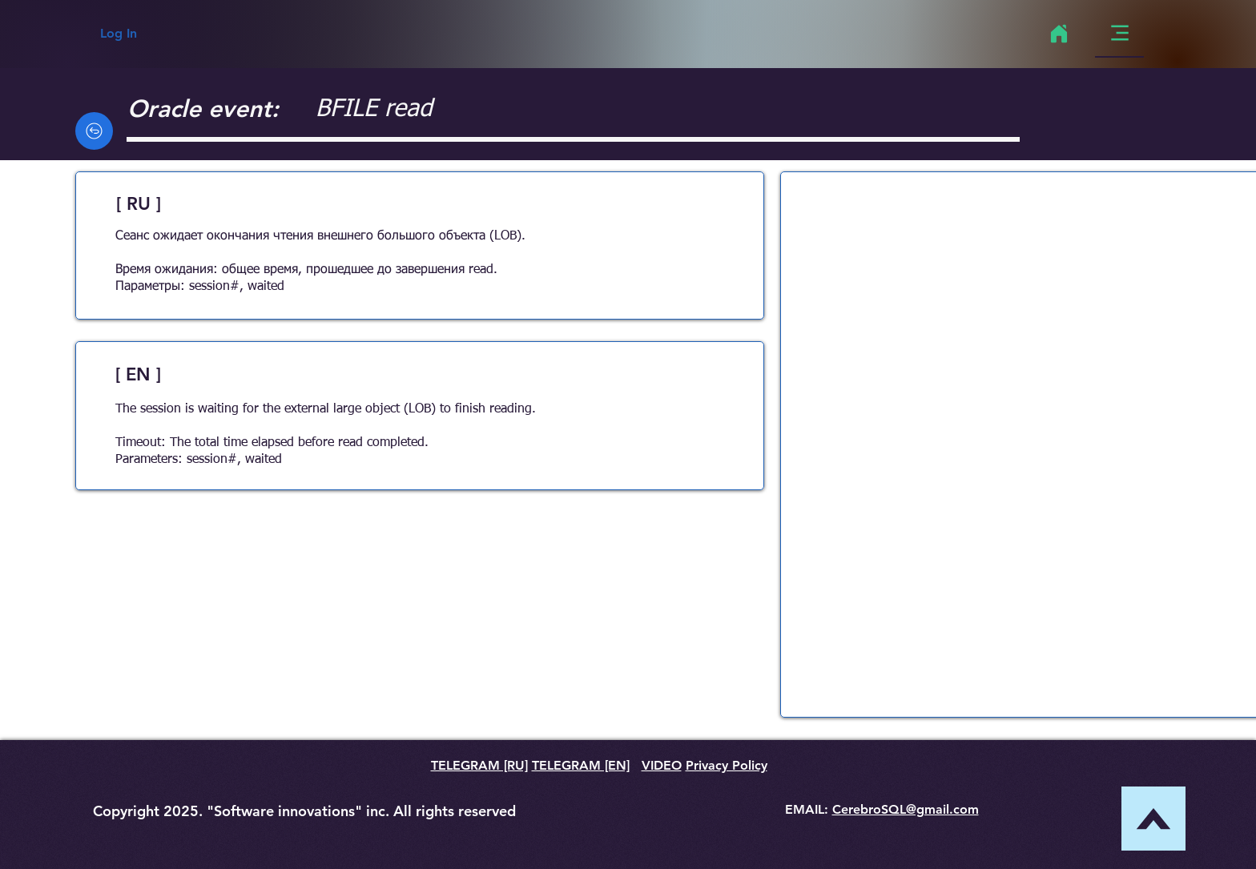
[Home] (1058, 33)
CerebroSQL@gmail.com (905, 809)
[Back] (94, 131)
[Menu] (1119, 33)
